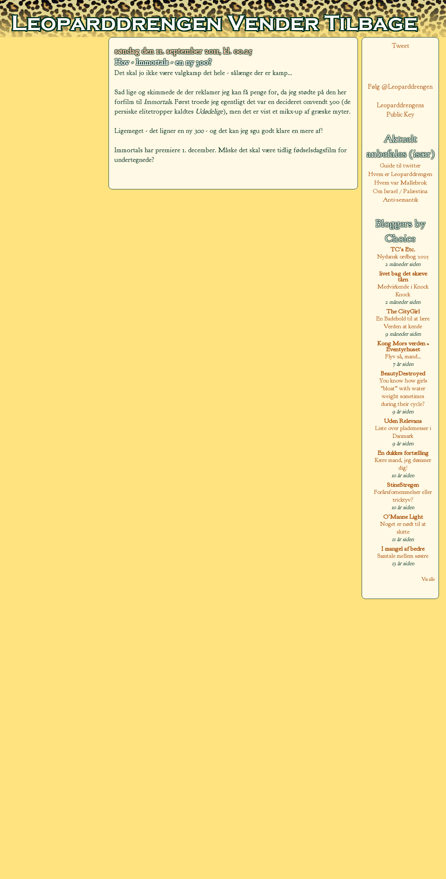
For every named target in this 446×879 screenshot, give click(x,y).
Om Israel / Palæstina (400, 191)
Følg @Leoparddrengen (400, 86)
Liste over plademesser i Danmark (403, 432)
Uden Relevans (403, 421)
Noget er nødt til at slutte (403, 527)
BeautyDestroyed (403, 373)
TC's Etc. (403, 249)
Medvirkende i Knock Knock (403, 290)
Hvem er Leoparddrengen (400, 174)
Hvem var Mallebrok (400, 182)
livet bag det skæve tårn (403, 276)
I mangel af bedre (402, 549)
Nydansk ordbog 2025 (403, 256)
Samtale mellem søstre (403, 556)
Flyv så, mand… (403, 356)
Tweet (400, 46)
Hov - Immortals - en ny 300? (162, 62)
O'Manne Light (403, 517)
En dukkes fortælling (403, 453)
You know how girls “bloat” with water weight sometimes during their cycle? (403, 392)
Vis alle (428, 579)
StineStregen (403, 485)
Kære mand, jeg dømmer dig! (403, 464)
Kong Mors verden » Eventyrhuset (403, 346)
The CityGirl (403, 311)
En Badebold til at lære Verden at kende (403, 322)
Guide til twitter (400, 165)
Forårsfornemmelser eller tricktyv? (403, 496)
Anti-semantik (400, 200)
